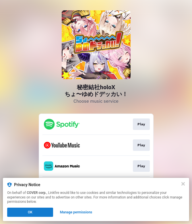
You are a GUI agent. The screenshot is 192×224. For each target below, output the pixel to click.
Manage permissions (76, 212)
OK (30, 212)
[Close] (183, 183)
